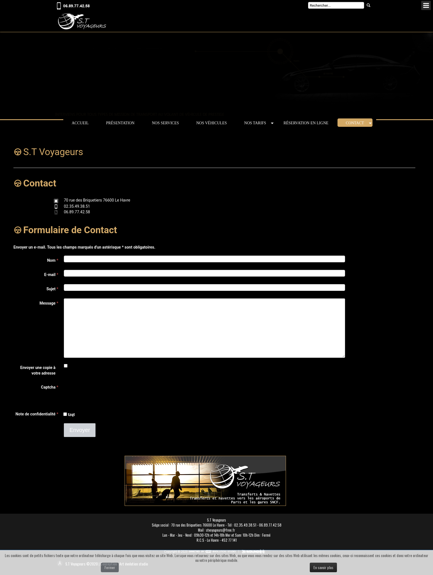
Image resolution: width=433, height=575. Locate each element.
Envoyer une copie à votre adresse (37, 370)
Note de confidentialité (35, 414)
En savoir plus (323, 567)
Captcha (49, 387)
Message (48, 303)
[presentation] (106, 393)
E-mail (51, 274)
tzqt (69, 414)
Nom (52, 260)
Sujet (52, 289)
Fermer (109, 567)
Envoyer (79, 430)
